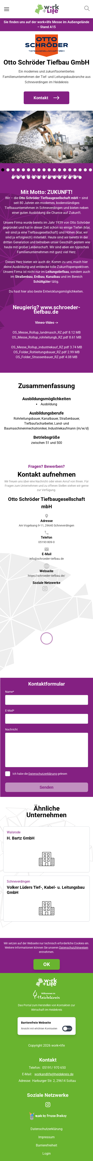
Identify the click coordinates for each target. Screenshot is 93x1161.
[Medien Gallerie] (46, 145)
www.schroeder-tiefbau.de (57, 309)
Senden (46, 787)
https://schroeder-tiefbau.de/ (46, 575)
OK (46, 964)
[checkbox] (67, 1028)
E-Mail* (9, 710)
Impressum (46, 1137)
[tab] (2, 169)
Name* (9, 691)
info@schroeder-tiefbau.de (46, 558)
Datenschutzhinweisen (73, 947)
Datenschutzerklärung (42, 773)
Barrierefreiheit (46, 1145)
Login (46, 1153)
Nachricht (11, 729)
